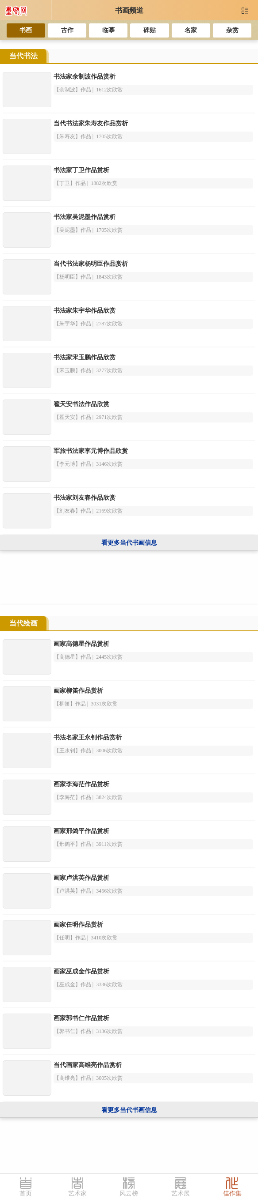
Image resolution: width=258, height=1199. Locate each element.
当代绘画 (23, 623)
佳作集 (232, 1193)
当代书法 (23, 56)
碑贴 (149, 30)
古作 (67, 30)
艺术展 (180, 1193)
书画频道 (129, 10)
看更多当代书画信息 (129, 542)
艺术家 (77, 1193)
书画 (25, 30)
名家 (191, 30)
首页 (25, 1193)
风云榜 (128, 1193)
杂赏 (232, 30)
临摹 (108, 30)
